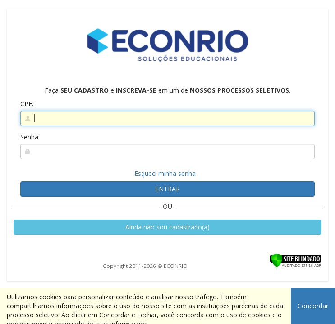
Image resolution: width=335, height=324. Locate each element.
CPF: (26, 103)
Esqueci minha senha (165, 173)
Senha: (30, 137)
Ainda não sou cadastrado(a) (167, 227)
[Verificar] (295, 260)
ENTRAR (167, 188)
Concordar (313, 306)
